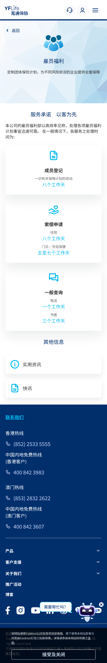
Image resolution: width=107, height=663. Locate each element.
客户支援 (13, 562)
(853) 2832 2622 (32, 497)
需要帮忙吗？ (56, 607)
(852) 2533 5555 (32, 443)
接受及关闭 (53, 654)
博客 (9, 594)
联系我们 (14, 417)
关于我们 (13, 573)
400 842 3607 (28, 526)
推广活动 (13, 584)
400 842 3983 (28, 472)
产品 (9, 550)
